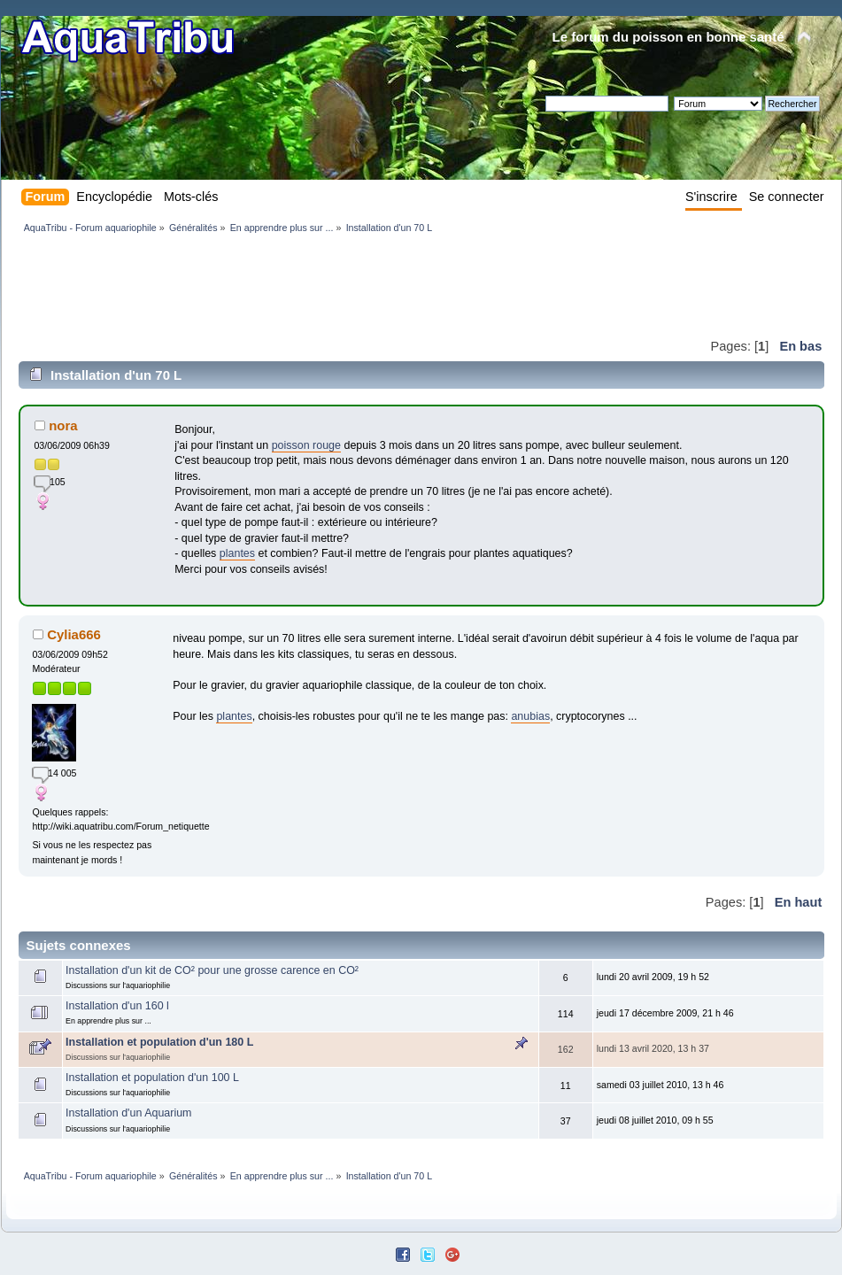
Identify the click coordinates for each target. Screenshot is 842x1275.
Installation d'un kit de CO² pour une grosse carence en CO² (212, 970)
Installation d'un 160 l (117, 1006)
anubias (530, 716)
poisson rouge (306, 445)
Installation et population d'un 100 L (152, 1077)
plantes (237, 553)
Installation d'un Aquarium (128, 1113)
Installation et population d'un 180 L (159, 1042)
